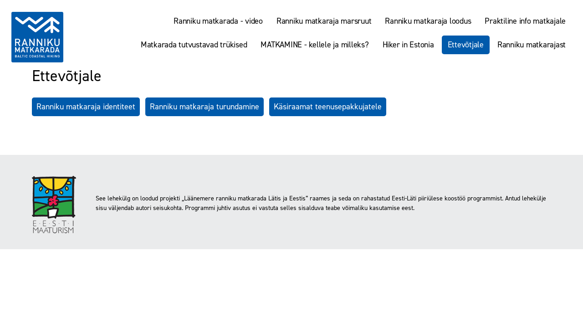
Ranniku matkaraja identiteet (85, 106)
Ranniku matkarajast (531, 44)
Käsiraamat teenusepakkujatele (328, 106)
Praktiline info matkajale (525, 20)
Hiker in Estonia (408, 44)
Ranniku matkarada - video (218, 20)
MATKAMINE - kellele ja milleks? (314, 44)
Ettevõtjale (466, 44)
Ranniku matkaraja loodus (428, 20)
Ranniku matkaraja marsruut (324, 20)
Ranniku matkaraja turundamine (204, 106)
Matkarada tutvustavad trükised (194, 44)
